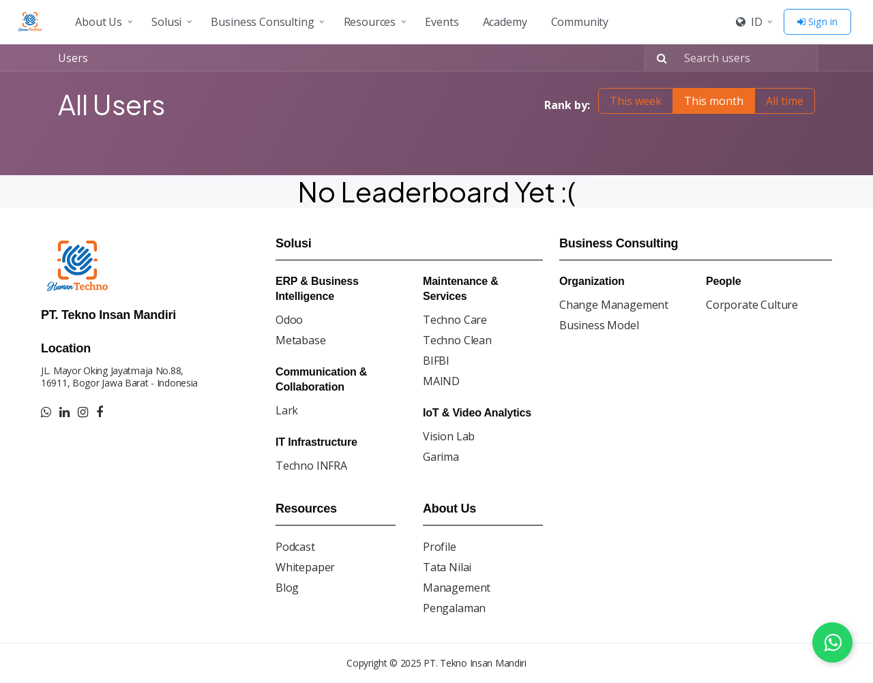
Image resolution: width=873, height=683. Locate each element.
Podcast (295, 546)
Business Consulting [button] (262, 21)
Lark (287, 410)
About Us (98, 21)
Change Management (613, 304)
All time (784, 100)
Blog (287, 587)
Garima (441, 456)
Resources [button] (370, 21)
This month (713, 100)
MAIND (441, 381)
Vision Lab (449, 436)
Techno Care (455, 319)
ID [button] (749, 21)
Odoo (289, 319)
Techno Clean (457, 340)
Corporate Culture (752, 304)
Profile (439, 546)
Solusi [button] (166, 21)
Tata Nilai (447, 567)
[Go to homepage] (32, 21)
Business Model (599, 325)
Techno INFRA (311, 465)
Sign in (817, 21)
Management (456, 587)
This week (636, 100)
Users (73, 57)
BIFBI (436, 360)
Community (580, 21)
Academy (505, 21)
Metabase (301, 340)
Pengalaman (454, 608)
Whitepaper (305, 567)
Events (441, 21)
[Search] (657, 58)
